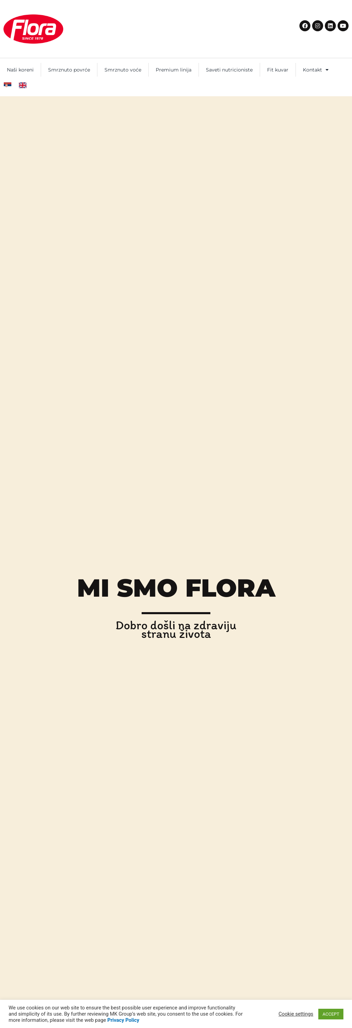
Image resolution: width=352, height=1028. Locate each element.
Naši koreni (20, 70)
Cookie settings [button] (295, 1014)
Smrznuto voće (122, 70)
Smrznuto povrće (69, 70)
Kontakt (316, 70)
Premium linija (173, 70)
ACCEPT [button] (330, 1014)
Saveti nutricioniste (229, 70)
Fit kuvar (277, 70)
